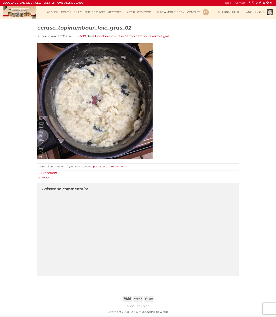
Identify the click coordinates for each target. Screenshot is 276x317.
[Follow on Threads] (260, 3)
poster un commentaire (108, 166)
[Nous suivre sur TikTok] (256, 3)
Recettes (116, 12)
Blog (228, 2)
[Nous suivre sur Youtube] (271, 3)
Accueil (52, 12)
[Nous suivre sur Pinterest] (267, 3)
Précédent (47, 173)
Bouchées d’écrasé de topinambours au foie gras (132, 36)
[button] (228, 12)
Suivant (45, 178)
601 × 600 (78, 36)
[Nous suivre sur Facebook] (249, 3)
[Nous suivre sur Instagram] (253, 3)
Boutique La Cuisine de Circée (83, 12)
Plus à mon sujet (171, 12)
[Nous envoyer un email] (264, 3)
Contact (240, 2)
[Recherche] (206, 12)
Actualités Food (140, 12)
